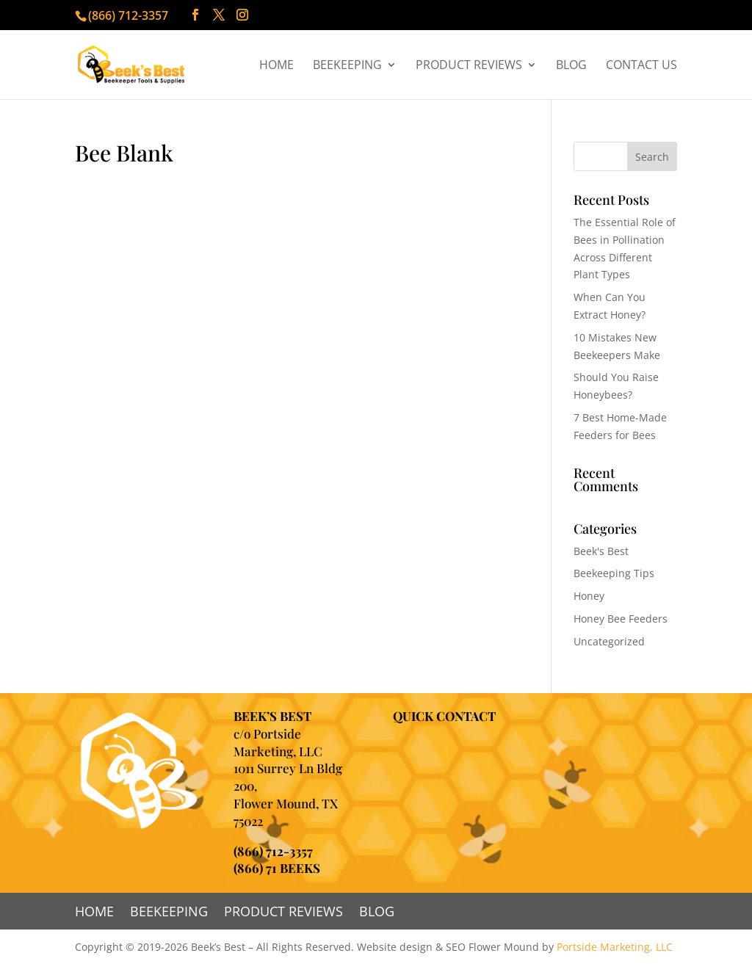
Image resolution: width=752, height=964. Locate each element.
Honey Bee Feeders (621, 619)
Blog (571, 66)
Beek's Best (601, 551)
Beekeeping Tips (614, 573)
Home (276, 66)
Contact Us (641, 66)
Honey (589, 596)
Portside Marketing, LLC (615, 947)
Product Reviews (469, 66)
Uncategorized (609, 641)
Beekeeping (347, 66)
